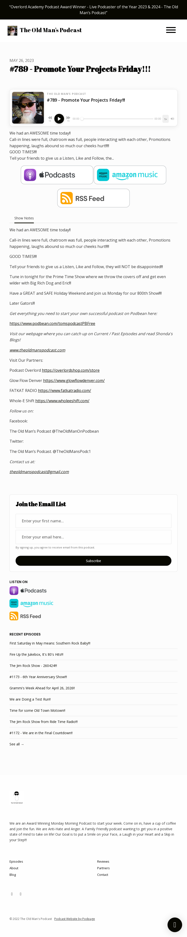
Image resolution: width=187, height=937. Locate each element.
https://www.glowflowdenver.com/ (74, 380)
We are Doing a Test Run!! (30, 699)
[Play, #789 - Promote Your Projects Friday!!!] (59, 119)
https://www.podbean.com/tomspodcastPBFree (52, 323)
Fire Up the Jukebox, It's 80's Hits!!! (36, 654)
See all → (16, 744)
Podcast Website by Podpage (74, 919)
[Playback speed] (165, 119)
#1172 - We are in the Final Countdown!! (41, 733)
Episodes (16, 861)
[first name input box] (93, 521)
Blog (12, 874)
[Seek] (117, 119)
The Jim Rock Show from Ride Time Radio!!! (43, 721)
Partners (103, 868)
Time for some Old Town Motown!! (37, 710)
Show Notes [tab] (24, 218)
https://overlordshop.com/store (71, 370)
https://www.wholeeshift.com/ (62, 400)
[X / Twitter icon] (11, 894)
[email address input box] (93, 537)
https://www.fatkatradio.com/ (64, 390)
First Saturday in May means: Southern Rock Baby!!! (49, 643)
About (13, 868)
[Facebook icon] (20, 894)
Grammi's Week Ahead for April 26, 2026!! (42, 688)
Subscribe (93, 560)
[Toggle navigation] (170, 30)
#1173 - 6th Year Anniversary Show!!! (38, 676)
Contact (102, 874)
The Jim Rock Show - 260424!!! (33, 665)
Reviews (103, 861)
